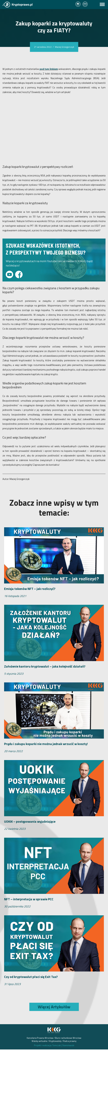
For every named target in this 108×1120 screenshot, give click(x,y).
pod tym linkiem (49, 69)
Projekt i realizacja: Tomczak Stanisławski (54, 1045)
